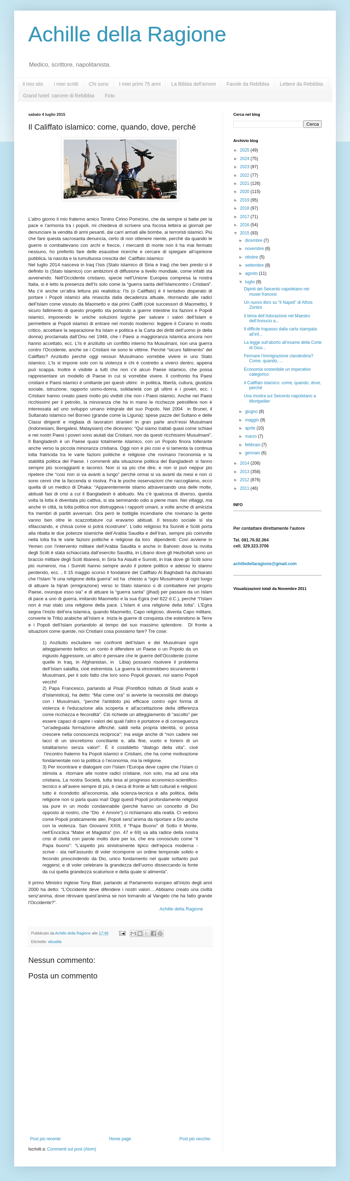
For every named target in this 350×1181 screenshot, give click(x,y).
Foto (110, 95)
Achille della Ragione (127, 34)
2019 (245, 200)
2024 (245, 158)
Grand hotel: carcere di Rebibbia (58, 95)
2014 (245, 463)
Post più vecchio (195, 1138)
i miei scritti (66, 84)
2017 (245, 216)
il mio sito (33, 84)
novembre (255, 248)
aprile (251, 428)
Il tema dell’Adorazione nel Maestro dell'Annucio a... (277, 318)
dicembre (254, 240)
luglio (250, 281)
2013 (245, 471)
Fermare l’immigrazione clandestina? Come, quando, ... (278, 358)
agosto (252, 273)
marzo (251, 436)
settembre (255, 265)
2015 (245, 233)
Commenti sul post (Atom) (71, 1149)
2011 (245, 488)
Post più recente (45, 1138)
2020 (245, 191)
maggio (252, 420)
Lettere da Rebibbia (301, 84)
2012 (245, 479)
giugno (252, 411)
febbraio (253, 444)
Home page (120, 1138)
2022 (245, 175)
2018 (245, 208)
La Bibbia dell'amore (193, 84)
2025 (245, 150)
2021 (245, 183)
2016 (245, 224)
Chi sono (99, 84)
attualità (55, 941)
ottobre (252, 257)
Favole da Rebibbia (248, 84)
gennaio (253, 452)
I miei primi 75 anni (140, 84)
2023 (245, 166)
